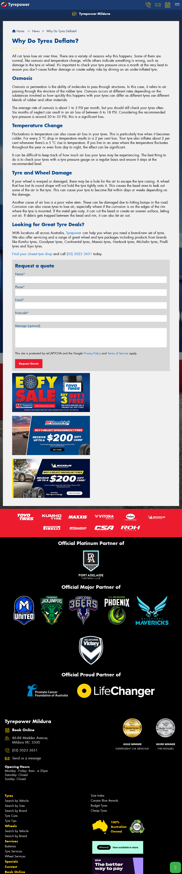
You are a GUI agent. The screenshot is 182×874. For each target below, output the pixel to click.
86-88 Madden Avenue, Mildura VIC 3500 (30, 696)
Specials (11, 818)
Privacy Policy (92, 353)
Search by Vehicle (17, 757)
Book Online (15, 828)
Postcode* (22, 313)
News (9, 844)
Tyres (9, 752)
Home (18, 31)
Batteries (10, 803)
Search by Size (15, 762)
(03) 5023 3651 (79, 254)
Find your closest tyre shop (32, 254)
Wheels (11, 782)
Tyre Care (11, 772)
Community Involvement (25, 834)
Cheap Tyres (99, 767)
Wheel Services (15, 813)
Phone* (20, 287)
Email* (19, 300)
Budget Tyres (99, 762)
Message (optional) (27, 326)
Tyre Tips (10, 777)
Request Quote (29, 363)
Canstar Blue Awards (104, 757)
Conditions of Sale (51, 867)
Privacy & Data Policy (27, 867)
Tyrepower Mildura (91, 14)
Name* (20, 274)
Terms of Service (118, 353)
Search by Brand (16, 767)
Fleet (9, 839)
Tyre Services (13, 808)
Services (11, 798)
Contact (11, 823)
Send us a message (26, 715)
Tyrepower (73, 233)
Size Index (97, 752)
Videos (10, 849)
